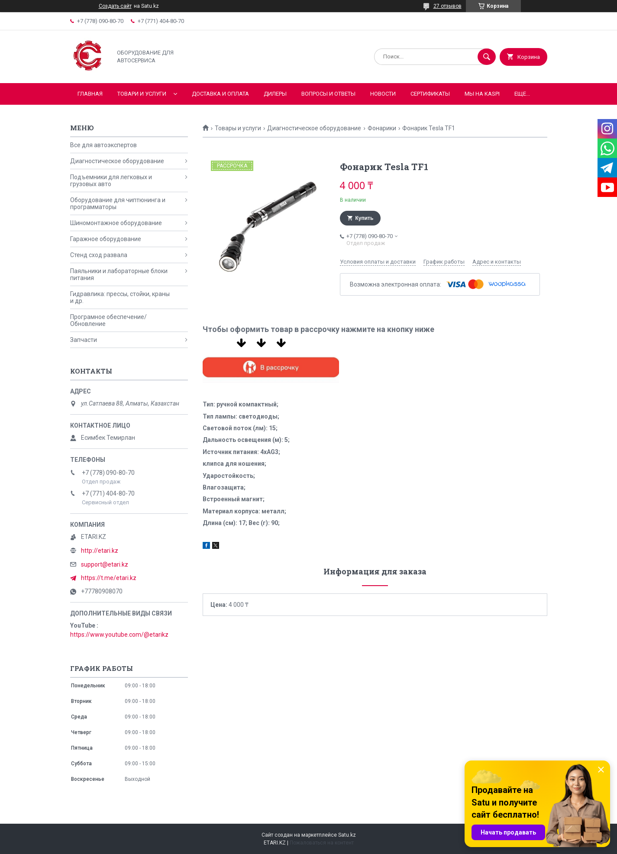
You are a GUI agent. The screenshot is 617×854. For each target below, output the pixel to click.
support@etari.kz (104, 564)
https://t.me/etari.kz (108, 577)
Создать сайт (115, 6)
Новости (383, 93)
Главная (90, 93)
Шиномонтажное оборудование (116, 222)
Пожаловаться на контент (322, 843)
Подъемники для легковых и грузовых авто (111, 180)
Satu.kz (347, 835)
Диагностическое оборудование (314, 128)
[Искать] (487, 56)
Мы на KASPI (482, 93)
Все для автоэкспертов (103, 145)
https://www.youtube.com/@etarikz (119, 634)
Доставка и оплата (220, 93)
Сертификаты (430, 93)
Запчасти (83, 339)
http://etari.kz (99, 550)
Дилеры (275, 93)
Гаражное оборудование (105, 238)
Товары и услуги (238, 128)
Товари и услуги (141, 93)
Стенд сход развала (98, 254)
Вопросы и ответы (328, 93)
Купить (364, 218)
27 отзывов (447, 6)
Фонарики (382, 128)
